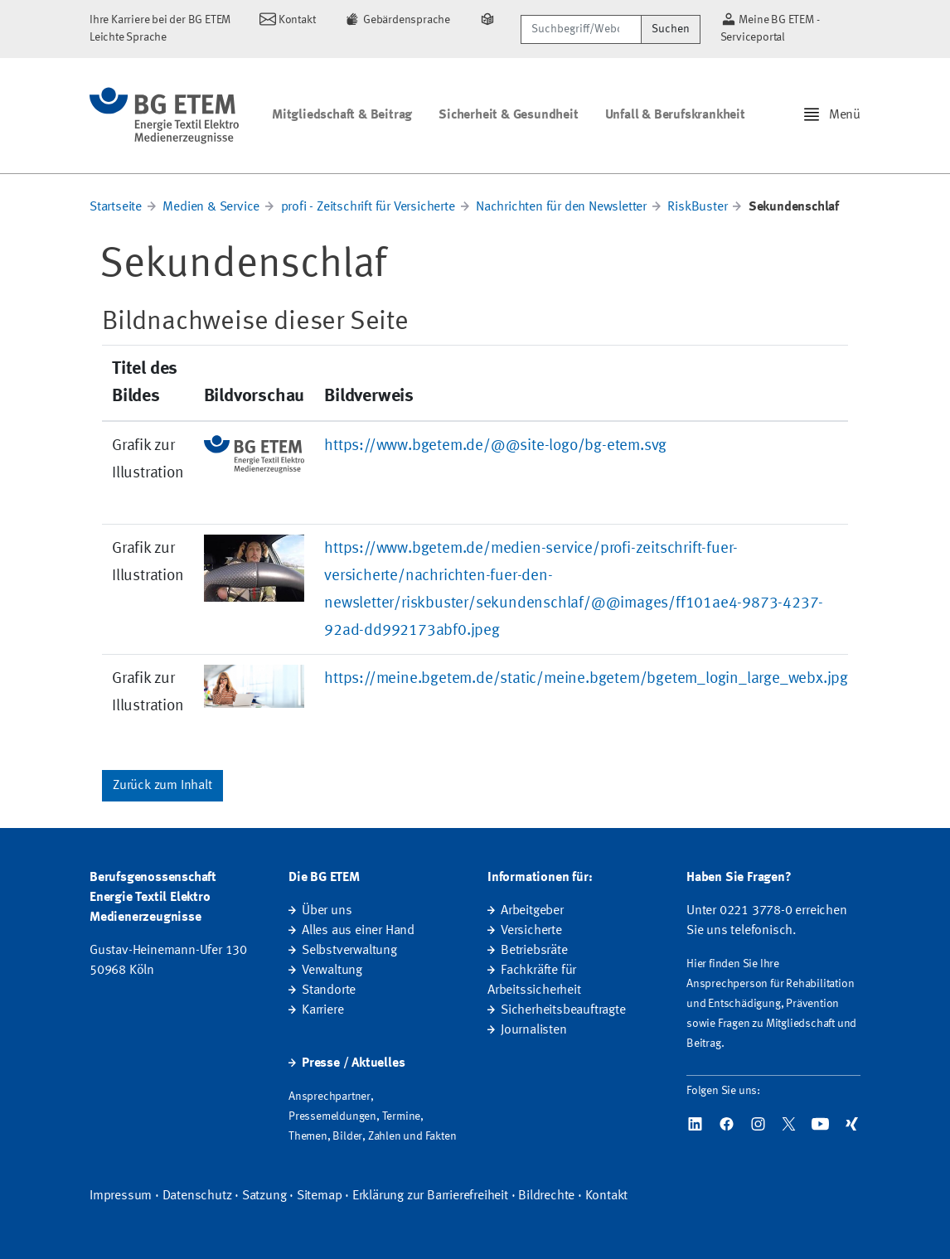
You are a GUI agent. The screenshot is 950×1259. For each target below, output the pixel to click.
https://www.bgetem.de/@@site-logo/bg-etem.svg (495, 446)
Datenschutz (197, 1196)
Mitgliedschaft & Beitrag (342, 115)
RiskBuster (697, 207)
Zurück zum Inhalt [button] (162, 785)
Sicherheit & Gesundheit (508, 115)
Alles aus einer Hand (358, 930)
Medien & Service (210, 207)
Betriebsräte (534, 950)
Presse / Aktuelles (353, 1063)
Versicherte (531, 930)
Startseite (116, 207)
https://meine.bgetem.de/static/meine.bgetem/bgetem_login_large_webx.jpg (586, 679)
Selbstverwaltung (349, 950)
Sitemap (319, 1196)
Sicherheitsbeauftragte (563, 1010)
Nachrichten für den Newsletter (561, 207)
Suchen (671, 29)
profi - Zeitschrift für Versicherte (368, 207)
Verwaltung (332, 970)
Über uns (326, 911)
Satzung (264, 1196)
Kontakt (606, 1196)
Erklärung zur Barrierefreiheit (430, 1196)
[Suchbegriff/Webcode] (581, 29)
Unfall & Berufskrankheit (675, 115)
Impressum (121, 1196)
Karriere (322, 1010)
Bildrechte (546, 1196)
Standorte (329, 990)
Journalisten (534, 1030)
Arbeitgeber (532, 911)
